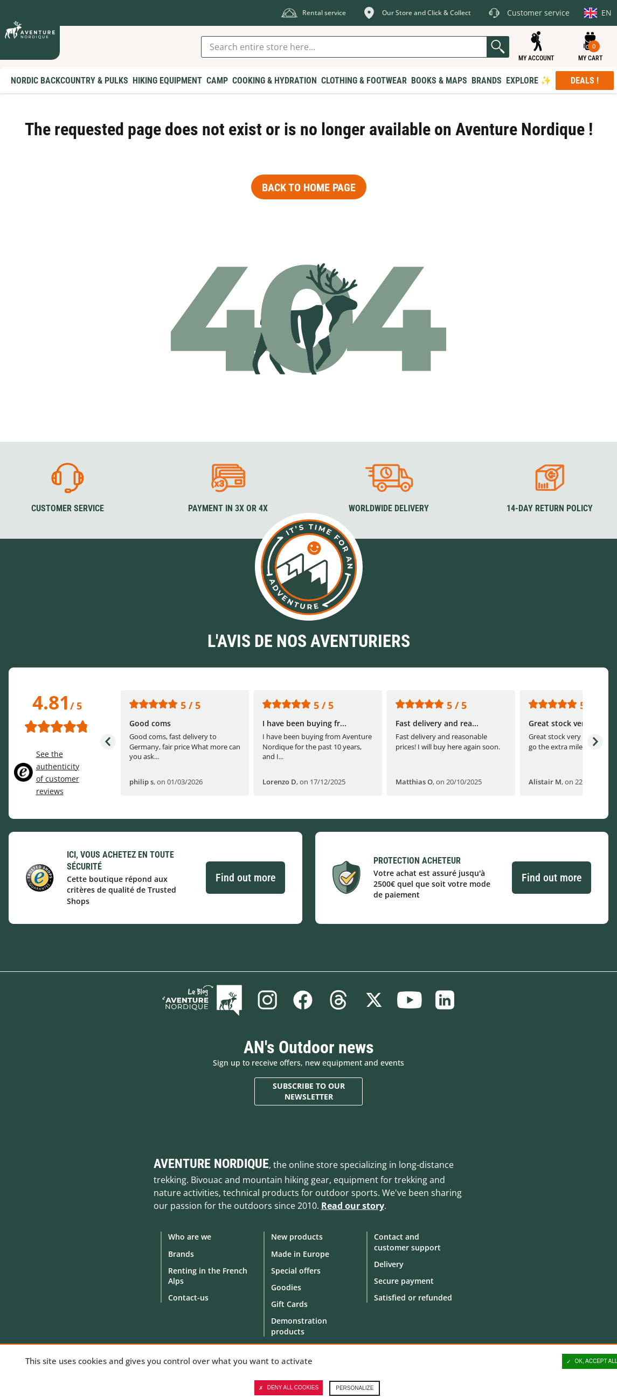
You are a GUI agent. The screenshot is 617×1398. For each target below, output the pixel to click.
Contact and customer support (407, 1242)
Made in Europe (300, 1254)
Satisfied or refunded (413, 1297)
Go (498, 47)
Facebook (302, 1000)
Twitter (374, 1000)
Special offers (296, 1270)
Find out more (245, 877)
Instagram (267, 1000)
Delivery (389, 1264)
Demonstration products (299, 1326)
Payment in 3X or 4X (228, 508)
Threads (338, 1000)
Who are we (189, 1237)
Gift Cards (289, 1304)
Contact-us (188, 1297)
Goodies (286, 1287)
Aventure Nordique (211, 1163)
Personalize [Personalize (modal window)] (354, 1388)
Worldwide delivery (389, 508)
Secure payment (404, 1281)
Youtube (409, 1000)
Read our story (352, 1206)
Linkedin (445, 1000)
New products (297, 1237)
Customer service (67, 508)
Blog (202, 1000)
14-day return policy (550, 508)
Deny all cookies (289, 1388)
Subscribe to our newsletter (309, 1091)
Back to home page (309, 187)
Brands (181, 1254)
